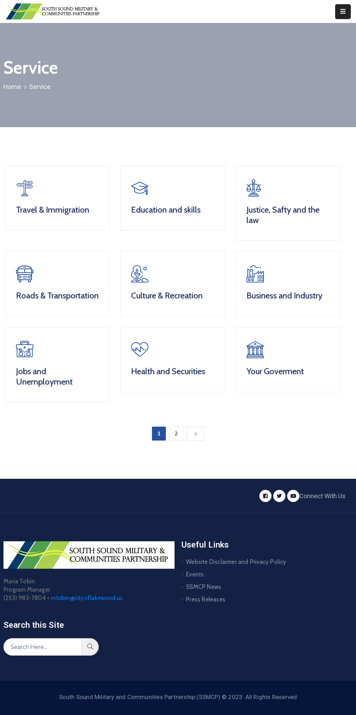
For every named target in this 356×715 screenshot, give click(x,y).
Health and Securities (168, 371)
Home (12, 86)
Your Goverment (275, 371)
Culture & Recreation (167, 295)
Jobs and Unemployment (44, 376)
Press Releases (205, 599)
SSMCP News (203, 586)
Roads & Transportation (57, 295)
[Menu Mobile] (343, 11)
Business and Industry (284, 295)
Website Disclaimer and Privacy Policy (236, 561)
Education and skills (166, 210)
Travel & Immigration (52, 210)
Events (195, 574)
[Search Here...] (42, 647)
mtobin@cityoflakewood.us (87, 597)
